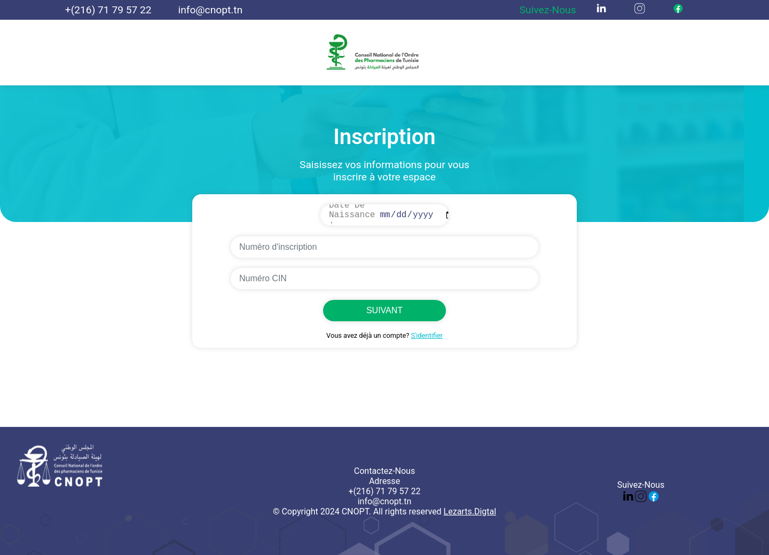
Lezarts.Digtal (470, 511)
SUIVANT (384, 310)
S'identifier (427, 335)
